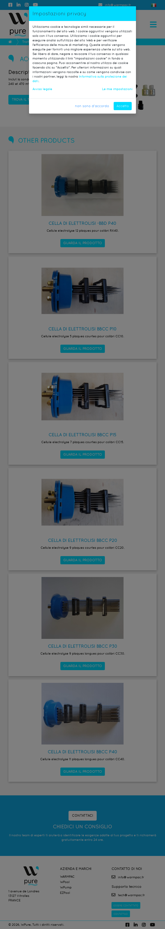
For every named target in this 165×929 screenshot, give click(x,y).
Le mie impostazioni (117, 89)
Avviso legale (42, 89)
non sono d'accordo (92, 106)
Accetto (122, 106)
